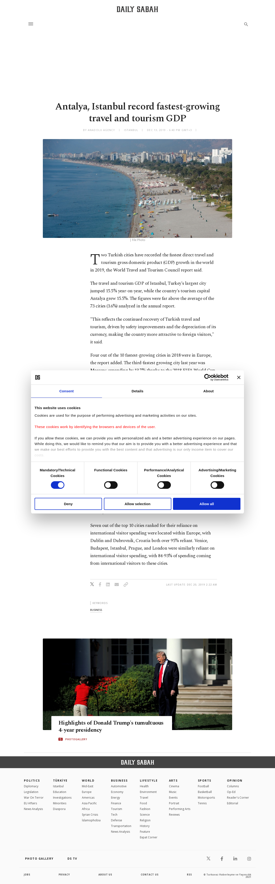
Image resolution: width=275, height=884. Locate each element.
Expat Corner (148, 837)
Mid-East (87, 786)
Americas (88, 798)
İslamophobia (91, 820)
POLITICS (32, 781)
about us (105, 874)
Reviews (174, 815)
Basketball (205, 792)
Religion (145, 820)
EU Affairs (30, 803)
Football (203, 786)
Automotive (119, 786)
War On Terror (34, 798)
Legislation (31, 792)
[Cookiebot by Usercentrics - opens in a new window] (207, 377)
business (96, 610)
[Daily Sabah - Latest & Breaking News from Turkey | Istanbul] (137, 9)
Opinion (235, 781)
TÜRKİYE (60, 781)
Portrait (174, 803)
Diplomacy (31, 786)
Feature (145, 832)
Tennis (202, 803)
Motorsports (206, 798)
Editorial (232, 803)
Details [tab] (137, 391)
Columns (233, 786)
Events (173, 798)
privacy (64, 874)
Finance (116, 803)
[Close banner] (238, 377)
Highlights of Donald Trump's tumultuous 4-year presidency (96, 726)
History (145, 826)
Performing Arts (179, 809)
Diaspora (59, 809)
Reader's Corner (238, 798)
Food (143, 803)
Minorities (59, 803)
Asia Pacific (89, 803)
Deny (68, 504)
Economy (117, 792)
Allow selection (137, 504)
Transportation (121, 826)
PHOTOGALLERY (76, 739)
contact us (150, 874)
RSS (189, 874)
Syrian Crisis (90, 815)
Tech (114, 815)
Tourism (116, 809)
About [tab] (208, 391)
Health (144, 786)
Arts (173, 781)
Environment (148, 792)
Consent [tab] (66, 391)
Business (119, 781)
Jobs (27, 874)
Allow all (207, 504)
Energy (115, 798)
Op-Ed (231, 792)
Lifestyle (149, 781)
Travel (144, 798)
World (88, 781)
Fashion (145, 809)
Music (173, 792)
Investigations (62, 798)
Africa (86, 809)
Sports (204, 781)
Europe (87, 792)
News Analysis (33, 809)
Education (59, 792)
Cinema (174, 786)
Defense (116, 820)
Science (145, 815)
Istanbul (58, 786)
